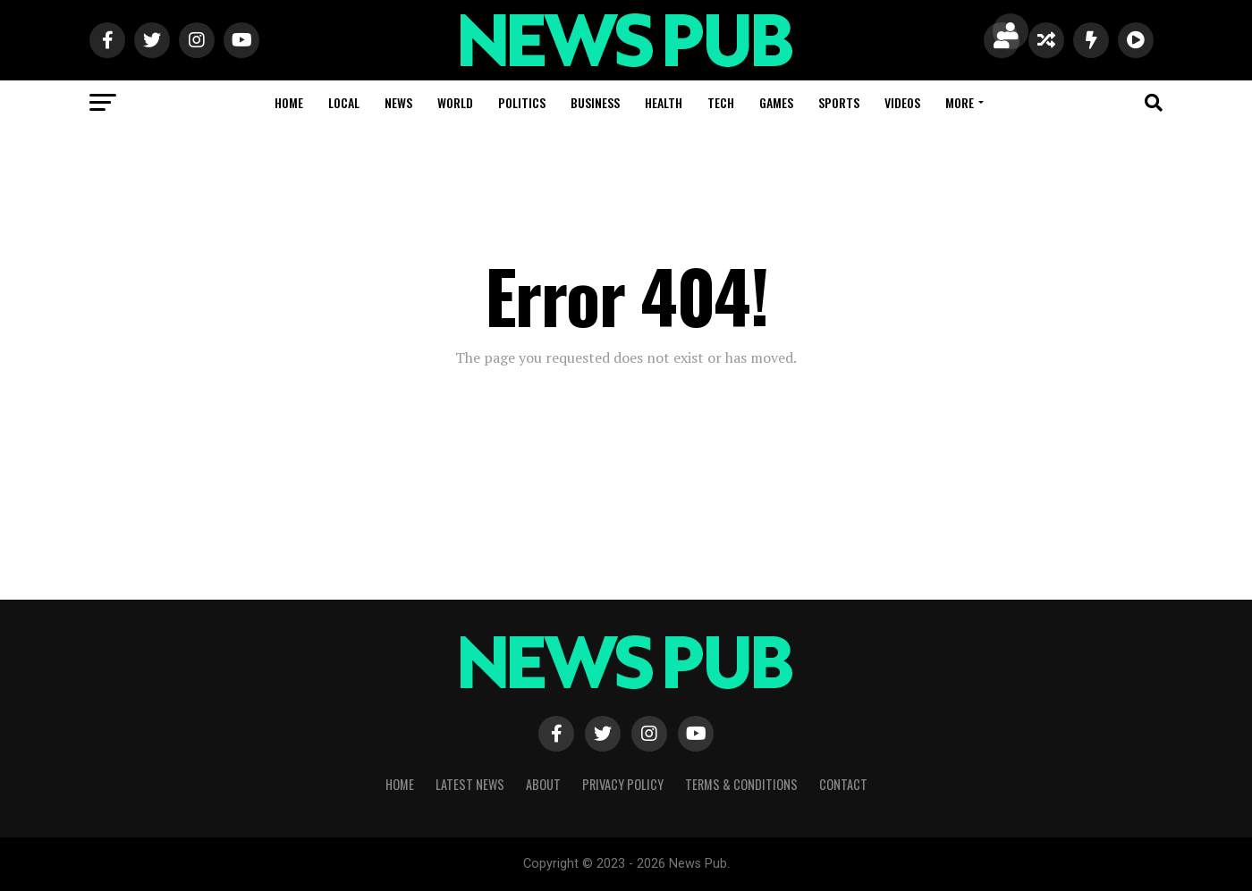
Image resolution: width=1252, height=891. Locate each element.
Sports (838, 102)
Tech (720, 102)
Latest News (470, 784)
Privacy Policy (623, 784)
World (455, 102)
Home (289, 102)
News (398, 102)
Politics (522, 102)
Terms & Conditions (741, 784)
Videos (902, 102)
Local (344, 102)
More (959, 102)
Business (595, 102)
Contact (843, 784)
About (543, 784)
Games (776, 102)
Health (663, 102)
